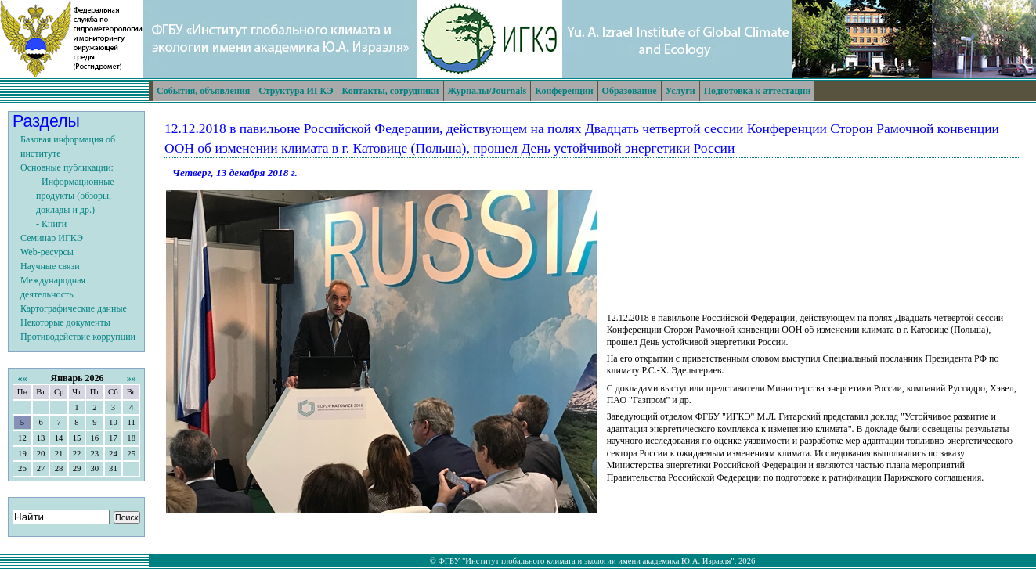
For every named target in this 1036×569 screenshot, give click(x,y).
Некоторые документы (65, 322)
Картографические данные (73, 308)
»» (131, 378)
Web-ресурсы (47, 252)
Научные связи (50, 266)
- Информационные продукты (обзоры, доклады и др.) (75, 195)
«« (22, 378)
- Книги (51, 223)
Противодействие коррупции (77, 336)
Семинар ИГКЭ (51, 237)
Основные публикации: (67, 167)
